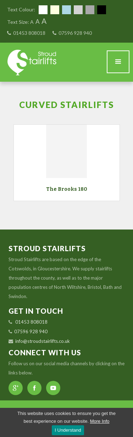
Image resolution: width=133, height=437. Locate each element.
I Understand (68, 430)
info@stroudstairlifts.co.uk (42, 341)
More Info (100, 421)
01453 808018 (29, 33)
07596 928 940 (75, 33)
